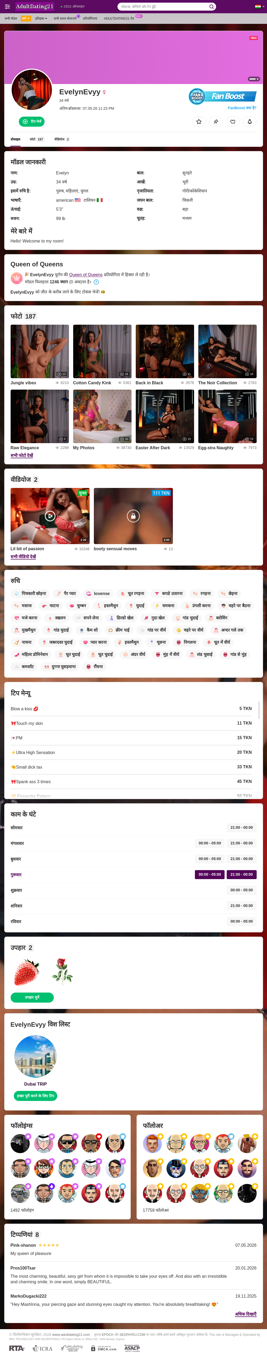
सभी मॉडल (11, 18)
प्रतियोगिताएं (90, 18)
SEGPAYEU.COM (132, 1335)
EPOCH (107, 1335)
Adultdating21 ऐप (120, 18)
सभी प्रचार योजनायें (66, 18)
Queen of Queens (86, 274)
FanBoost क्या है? (242, 108)
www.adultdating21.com (71, 1335)
